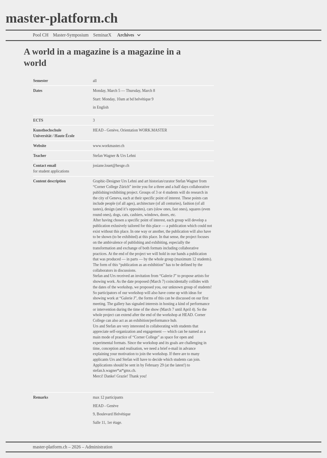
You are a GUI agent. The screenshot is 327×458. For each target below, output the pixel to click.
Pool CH (41, 35)
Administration (98, 446)
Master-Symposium (71, 35)
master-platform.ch (62, 18)
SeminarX (102, 35)
